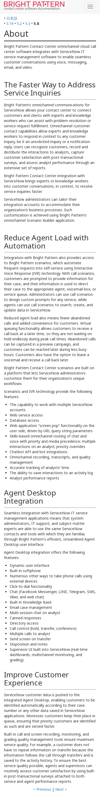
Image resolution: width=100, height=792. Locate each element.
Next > (61, 789)
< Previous (42, 789)
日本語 (11, 18)
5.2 (19, 23)
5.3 (27, 23)
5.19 (9, 23)
